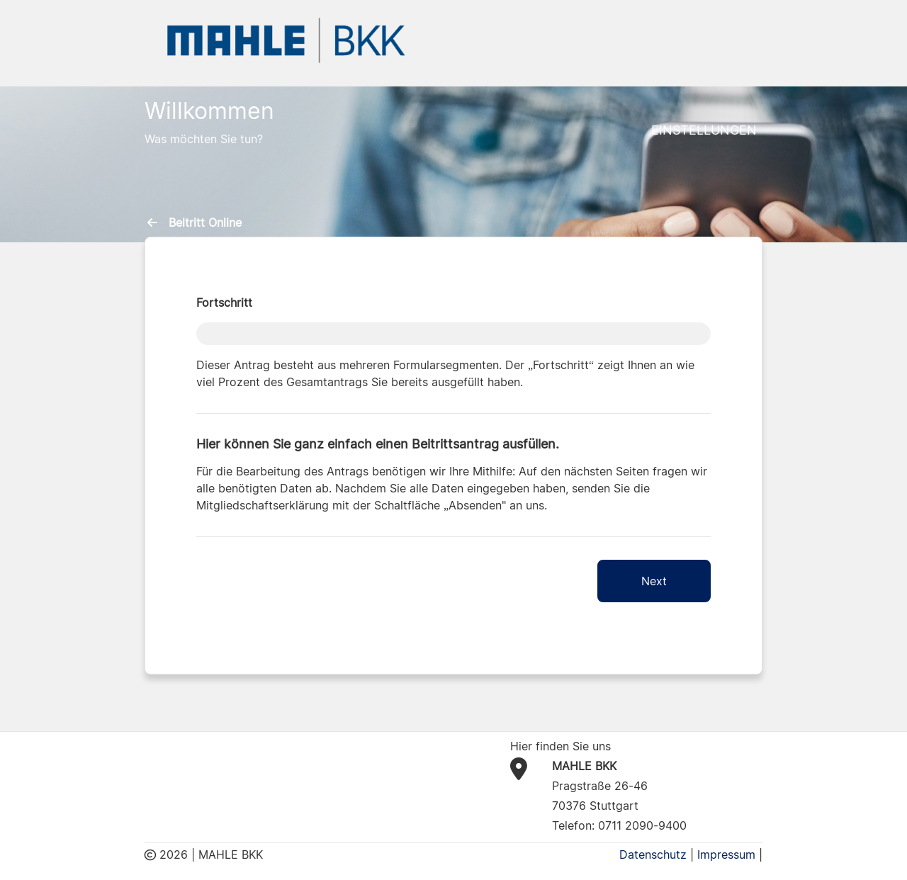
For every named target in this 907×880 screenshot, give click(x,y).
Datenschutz (653, 854)
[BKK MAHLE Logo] (286, 39)
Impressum (726, 854)
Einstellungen (704, 130)
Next (654, 581)
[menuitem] (155, 222)
